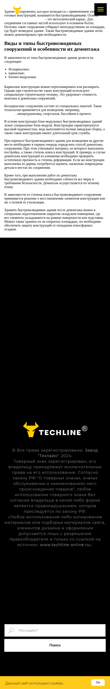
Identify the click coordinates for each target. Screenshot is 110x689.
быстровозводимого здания (24, 19)
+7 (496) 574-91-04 (46, 9)
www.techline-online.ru (65, 544)
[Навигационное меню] (101, 9)
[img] (17, 10)
